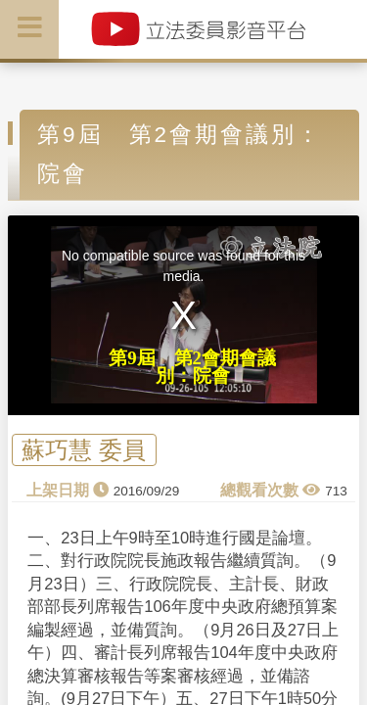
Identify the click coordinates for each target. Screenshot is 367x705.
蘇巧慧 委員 (84, 450)
